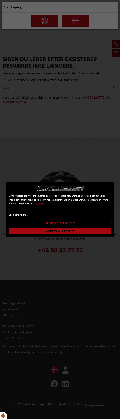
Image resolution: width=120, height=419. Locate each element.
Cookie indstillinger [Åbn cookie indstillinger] (18, 214)
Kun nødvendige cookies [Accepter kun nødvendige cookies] (60, 223)
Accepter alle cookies (60, 231)
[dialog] (60, 209)
